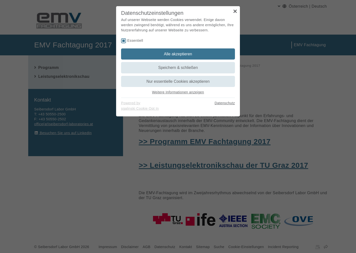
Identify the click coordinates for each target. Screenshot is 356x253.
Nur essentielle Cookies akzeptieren (177, 81)
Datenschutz (225, 103)
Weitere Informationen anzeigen (178, 92)
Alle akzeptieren (178, 54)
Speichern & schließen (178, 67)
